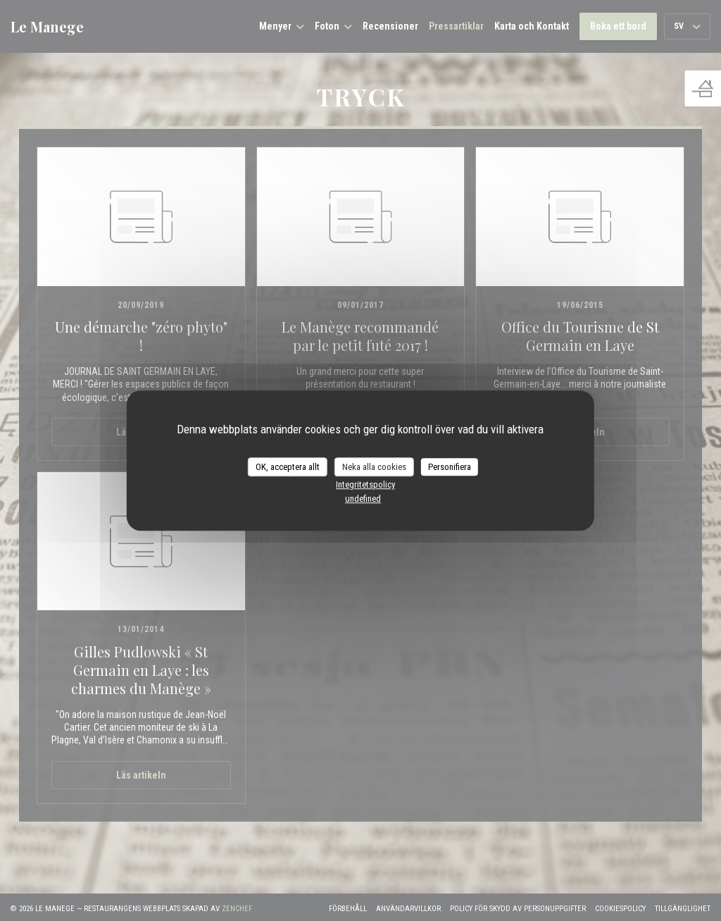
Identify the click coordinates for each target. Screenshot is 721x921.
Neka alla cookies (374, 467)
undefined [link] (363, 498)
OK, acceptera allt (288, 467)
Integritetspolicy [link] (365, 484)
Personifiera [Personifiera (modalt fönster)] (449, 467)
